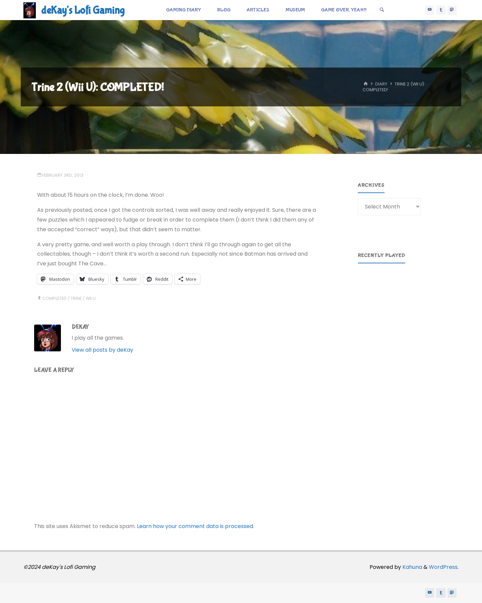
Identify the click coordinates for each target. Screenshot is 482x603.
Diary (381, 84)
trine (76, 298)
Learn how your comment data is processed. (195, 526)
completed (54, 298)
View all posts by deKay (102, 350)
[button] (368, 299)
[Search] (382, 10)
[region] (404, 299)
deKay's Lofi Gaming (83, 10)
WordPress (443, 567)
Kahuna (411, 567)
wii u (91, 298)
